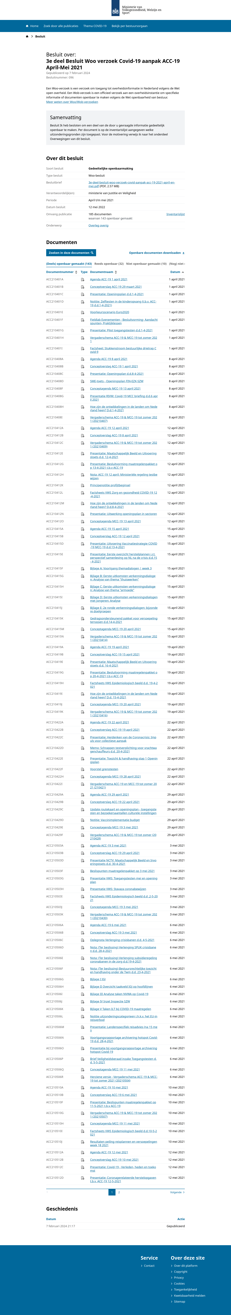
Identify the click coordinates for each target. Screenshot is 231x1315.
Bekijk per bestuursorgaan (130, 26)
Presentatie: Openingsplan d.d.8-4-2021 (117, 374)
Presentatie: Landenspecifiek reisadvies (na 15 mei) (123, 1029)
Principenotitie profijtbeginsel (110, 485)
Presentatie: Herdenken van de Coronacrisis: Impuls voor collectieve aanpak (123, 739)
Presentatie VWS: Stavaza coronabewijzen (118, 889)
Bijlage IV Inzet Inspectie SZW (110, 1001)
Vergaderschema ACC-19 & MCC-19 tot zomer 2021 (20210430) (123, 916)
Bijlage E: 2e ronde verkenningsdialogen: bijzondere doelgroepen (124, 609)
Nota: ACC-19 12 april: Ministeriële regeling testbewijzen (123, 476)
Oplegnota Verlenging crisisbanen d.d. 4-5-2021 (122, 940)
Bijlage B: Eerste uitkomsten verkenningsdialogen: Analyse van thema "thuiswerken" (123, 577)
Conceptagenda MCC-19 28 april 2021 (115, 776)
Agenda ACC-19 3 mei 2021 (108, 845)
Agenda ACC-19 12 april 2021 (109, 428)
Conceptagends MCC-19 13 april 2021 (115, 388)
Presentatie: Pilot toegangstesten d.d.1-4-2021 (121, 330)
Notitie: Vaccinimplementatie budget (115, 820)
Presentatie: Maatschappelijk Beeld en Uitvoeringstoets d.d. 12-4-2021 (123, 455)
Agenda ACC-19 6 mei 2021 (108, 925)
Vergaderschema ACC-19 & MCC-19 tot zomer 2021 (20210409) (123, 444)
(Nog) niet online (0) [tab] (183, 264)
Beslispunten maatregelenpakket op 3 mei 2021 (122, 871)
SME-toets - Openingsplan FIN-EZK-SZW (116, 381)
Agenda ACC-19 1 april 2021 (109, 279)
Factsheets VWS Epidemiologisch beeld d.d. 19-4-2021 (124, 685)
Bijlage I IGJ (98, 979)
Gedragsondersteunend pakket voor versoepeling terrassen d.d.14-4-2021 (124, 620)
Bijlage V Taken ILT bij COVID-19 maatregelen (120, 1009)
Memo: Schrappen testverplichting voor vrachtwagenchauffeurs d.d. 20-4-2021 (123, 749)
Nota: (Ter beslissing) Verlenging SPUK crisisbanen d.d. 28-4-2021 (123, 949)
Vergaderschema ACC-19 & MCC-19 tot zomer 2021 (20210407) (123, 419)
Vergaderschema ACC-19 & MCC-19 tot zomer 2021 (123, 339)
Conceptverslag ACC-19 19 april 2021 (115, 730)
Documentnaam (104, 272)
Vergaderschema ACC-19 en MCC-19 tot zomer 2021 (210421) (123, 785)
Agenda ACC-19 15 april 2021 (109, 529)
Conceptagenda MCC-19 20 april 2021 (115, 629)
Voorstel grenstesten (104, 769)
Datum (177, 272)
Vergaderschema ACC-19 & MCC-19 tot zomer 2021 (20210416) (123, 713)
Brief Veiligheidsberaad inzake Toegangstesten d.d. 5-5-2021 (123, 1060)
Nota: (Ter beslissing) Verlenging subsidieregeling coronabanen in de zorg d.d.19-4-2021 (123, 960)
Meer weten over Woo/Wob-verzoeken (72, 102)
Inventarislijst (176, 214)
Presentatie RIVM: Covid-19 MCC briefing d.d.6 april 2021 (124, 398)
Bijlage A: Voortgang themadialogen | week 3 (121, 568)
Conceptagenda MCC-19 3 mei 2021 (114, 827)
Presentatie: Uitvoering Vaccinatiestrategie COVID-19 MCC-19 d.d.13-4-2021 (123, 545)
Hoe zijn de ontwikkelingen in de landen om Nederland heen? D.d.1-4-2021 (123, 408)
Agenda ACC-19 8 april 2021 (109, 359)
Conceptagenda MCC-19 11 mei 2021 (115, 1069)
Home (31, 26)
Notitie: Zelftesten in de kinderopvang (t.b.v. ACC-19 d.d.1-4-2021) (123, 303)
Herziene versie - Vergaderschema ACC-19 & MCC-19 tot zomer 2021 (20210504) (124, 1078)
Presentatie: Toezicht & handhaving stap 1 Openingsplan (124, 760)
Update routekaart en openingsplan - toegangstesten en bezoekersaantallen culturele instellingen (123, 811)
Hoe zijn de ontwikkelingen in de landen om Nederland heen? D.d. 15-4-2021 (123, 695)
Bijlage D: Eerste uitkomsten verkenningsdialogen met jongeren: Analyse (124, 599)
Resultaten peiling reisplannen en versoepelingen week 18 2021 (123, 1143)
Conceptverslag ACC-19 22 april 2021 (115, 802)
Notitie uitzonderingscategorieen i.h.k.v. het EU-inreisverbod (123, 1018)
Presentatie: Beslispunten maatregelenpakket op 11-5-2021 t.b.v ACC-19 (123, 1104)
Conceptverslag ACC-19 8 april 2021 (114, 435)
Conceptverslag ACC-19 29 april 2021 (115, 853)
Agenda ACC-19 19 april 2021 (109, 647)
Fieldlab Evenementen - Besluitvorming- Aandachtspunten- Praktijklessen (124, 321)
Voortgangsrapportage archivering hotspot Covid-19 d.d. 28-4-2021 (124, 1039)
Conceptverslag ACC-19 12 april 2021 (115, 536)
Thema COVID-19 (95, 26)
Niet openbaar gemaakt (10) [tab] (146, 264)
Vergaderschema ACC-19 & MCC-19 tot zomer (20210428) (123, 836)
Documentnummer (62, 272)
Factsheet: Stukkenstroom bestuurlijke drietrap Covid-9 (123, 350)
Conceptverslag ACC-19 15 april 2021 (115, 654)
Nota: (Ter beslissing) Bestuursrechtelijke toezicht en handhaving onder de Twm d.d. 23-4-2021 (123, 970)
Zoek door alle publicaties (61, 26)
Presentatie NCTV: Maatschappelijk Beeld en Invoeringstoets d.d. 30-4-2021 (123, 862)
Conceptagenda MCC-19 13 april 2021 (115, 521)
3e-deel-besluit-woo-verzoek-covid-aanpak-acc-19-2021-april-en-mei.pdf (132, 184)
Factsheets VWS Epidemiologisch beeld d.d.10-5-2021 (123, 1133)
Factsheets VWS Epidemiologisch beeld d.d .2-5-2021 (124, 898)
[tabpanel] (115, 731)
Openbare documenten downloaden (157, 253)
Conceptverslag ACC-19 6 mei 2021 (113, 1095)
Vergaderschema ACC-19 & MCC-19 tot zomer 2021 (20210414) (123, 638)
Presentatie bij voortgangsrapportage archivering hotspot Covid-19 (123, 1050)
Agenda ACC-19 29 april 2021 (109, 794)
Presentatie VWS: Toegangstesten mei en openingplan (123, 880)
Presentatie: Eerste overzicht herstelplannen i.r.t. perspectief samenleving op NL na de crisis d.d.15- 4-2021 (123, 557)
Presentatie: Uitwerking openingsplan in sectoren (123, 514)
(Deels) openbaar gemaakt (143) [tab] (69, 264)
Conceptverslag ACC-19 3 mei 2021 (113, 932)
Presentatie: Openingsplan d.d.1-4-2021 (117, 294)
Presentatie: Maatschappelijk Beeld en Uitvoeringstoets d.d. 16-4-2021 (123, 663)
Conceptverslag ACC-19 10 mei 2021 (114, 1160)
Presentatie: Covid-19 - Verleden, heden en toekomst (123, 1169)
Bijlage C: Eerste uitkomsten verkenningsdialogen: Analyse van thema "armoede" (123, 588)
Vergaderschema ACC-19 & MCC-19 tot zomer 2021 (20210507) (123, 1114)
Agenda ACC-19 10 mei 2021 (109, 1087)
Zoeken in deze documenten (71, 253)
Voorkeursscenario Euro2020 (109, 312)
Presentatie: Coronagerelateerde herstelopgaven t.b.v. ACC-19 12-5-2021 (123, 1179)
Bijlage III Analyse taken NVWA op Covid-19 (119, 994)
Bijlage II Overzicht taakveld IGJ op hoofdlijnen (121, 986)
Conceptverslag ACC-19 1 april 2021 (114, 366)
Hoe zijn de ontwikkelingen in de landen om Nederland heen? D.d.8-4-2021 (123, 505)
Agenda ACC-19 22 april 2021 (109, 722)
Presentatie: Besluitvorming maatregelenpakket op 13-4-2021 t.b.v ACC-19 (123, 466)
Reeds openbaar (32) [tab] (109, 264)
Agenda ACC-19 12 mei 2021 (109, 1152)
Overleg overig (98, 225)
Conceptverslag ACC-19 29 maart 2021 (116, 287)
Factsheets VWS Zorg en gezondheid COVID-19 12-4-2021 (123, 494)
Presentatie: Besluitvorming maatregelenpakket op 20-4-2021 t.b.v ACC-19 (123, 674)
